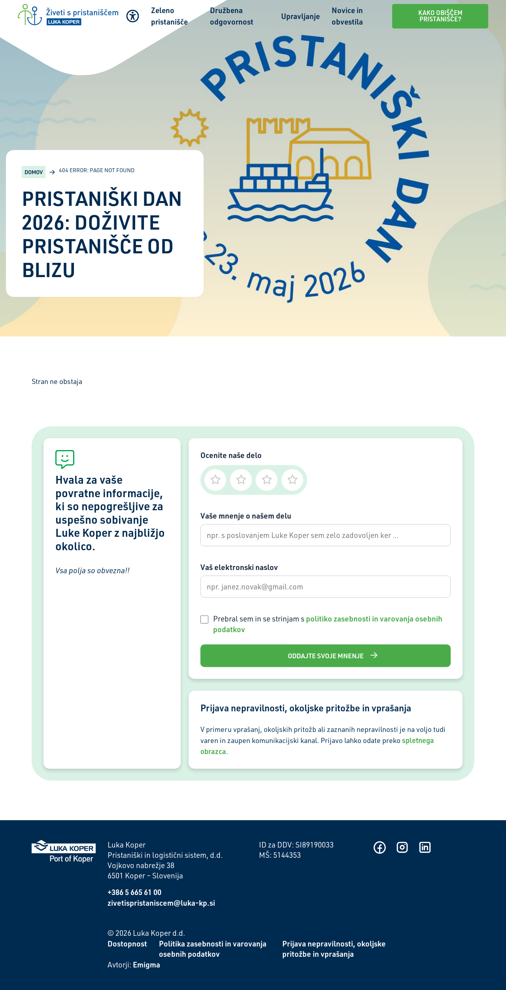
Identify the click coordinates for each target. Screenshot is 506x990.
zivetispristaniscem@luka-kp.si (161, 903)
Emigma (146, 964)
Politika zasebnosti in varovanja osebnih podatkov (212, 949)
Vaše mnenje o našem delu (245, 516)
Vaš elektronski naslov (239, 567)
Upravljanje (300, 16)
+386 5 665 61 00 (134, 892)
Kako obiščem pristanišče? (440, 16)
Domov (34, 172)
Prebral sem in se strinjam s (327, 624)
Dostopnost (127, 943)
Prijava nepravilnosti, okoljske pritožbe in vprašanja (334, 949)
